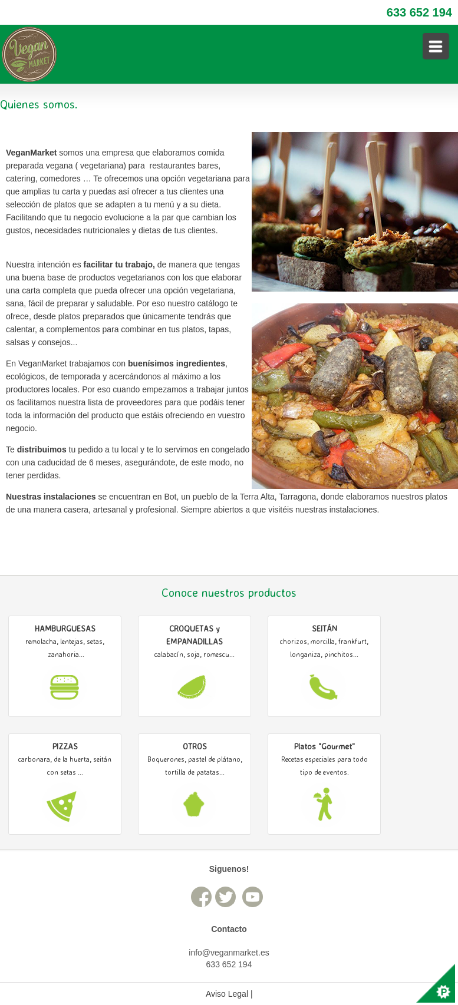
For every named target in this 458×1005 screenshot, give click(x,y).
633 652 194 (419, 12)
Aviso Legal (227, 994)
